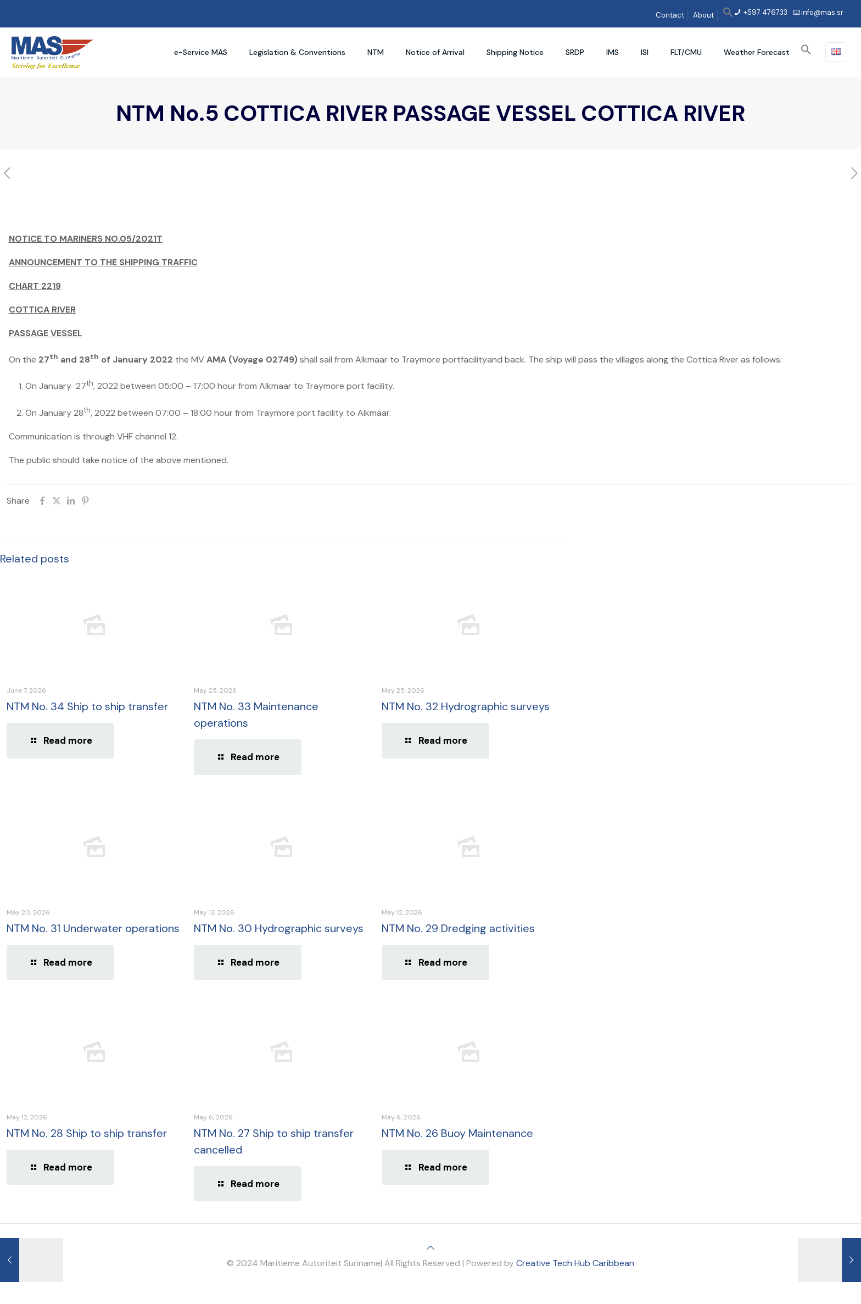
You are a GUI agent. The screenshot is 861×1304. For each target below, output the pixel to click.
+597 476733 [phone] (764, 12)
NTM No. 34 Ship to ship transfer (87, 706)
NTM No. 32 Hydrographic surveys (466, 706)
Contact (670, 15)
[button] (728, 15)
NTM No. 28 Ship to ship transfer (87, 1133)
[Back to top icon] (430, 1247)
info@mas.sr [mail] (822, 12)
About (703, 15)
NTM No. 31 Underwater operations (93, 928)
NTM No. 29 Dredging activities (458, 928)
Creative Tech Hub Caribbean (575, 1263)
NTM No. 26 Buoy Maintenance (457, 1133)
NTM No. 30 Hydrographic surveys (279, 928)
